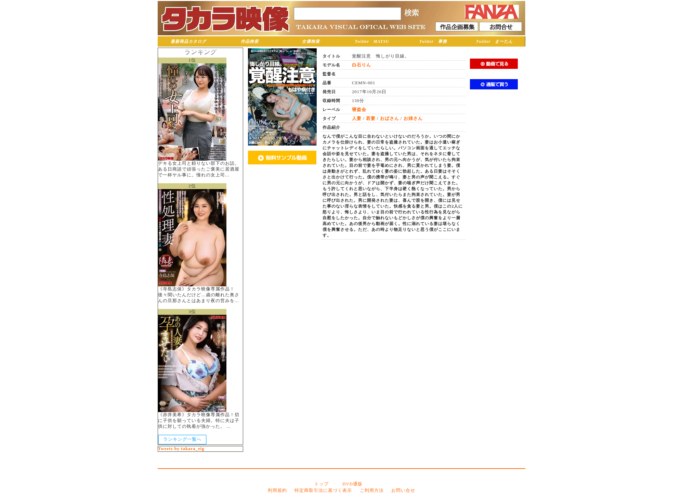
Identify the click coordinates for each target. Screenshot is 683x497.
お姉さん (413, 118)
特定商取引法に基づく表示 (323, 490)
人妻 (357, 118)
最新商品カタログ (188, 41)
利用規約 (277, 490)
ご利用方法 (372, 490)
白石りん (361, 65)
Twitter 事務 (433, 41)
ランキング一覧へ (182, 439)
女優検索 (311, 41)
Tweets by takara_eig (181, 448)
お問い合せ (403, 490)
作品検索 (250, 41)
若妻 (371, 118)
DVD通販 (352, 484)
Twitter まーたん (494, 41)
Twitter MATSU (372, 41)
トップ (321, 484)
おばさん (389, 118)
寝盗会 (359, 109)
